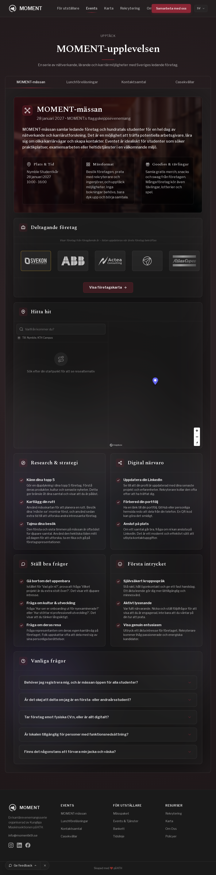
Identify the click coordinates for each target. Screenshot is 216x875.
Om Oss (171, 828)
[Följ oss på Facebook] (27, 845)
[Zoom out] (197, 437)
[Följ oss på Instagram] (11, 845)
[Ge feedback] (22, 865)
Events (91, 8)
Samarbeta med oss (171, 8)
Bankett (119, 828)
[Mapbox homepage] (116, 445)
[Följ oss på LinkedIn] (19, 845)
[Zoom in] (197, 431)
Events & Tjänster (125, 821)
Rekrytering (130, 8)
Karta (108, 8)
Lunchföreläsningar (82, 84)
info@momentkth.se (23, 835)
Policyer (171, 836)
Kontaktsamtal (133, 84)
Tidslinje (118, 836)
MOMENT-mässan (31, 84)
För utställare (68, 8)
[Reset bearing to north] (197, 443)
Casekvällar (185, 84)
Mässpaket (121, 813)
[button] (155, 382)
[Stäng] (44, 865)
